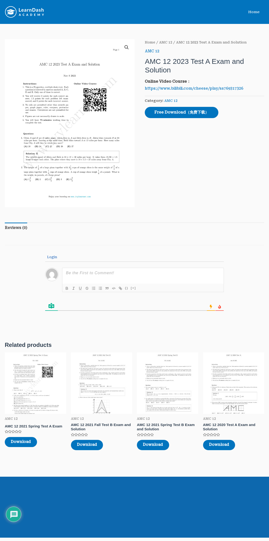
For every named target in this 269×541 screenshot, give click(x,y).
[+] (133, 288)
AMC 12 (166, 42)
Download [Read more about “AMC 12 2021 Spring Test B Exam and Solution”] (157, 447)
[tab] (16, 228)
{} (126, 288)
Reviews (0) (16, 228)
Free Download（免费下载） (181, 112)
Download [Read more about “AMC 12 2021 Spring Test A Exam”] (25, 443)
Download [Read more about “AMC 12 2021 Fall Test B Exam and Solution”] (91, 447)
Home (255, 12)
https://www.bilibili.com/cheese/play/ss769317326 (196, 88)
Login (51, 257)
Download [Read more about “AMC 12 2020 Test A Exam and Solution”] (223, 447)
